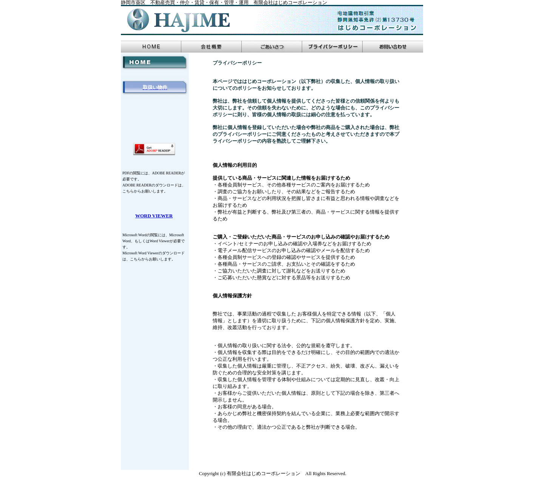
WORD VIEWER (154, 215)
